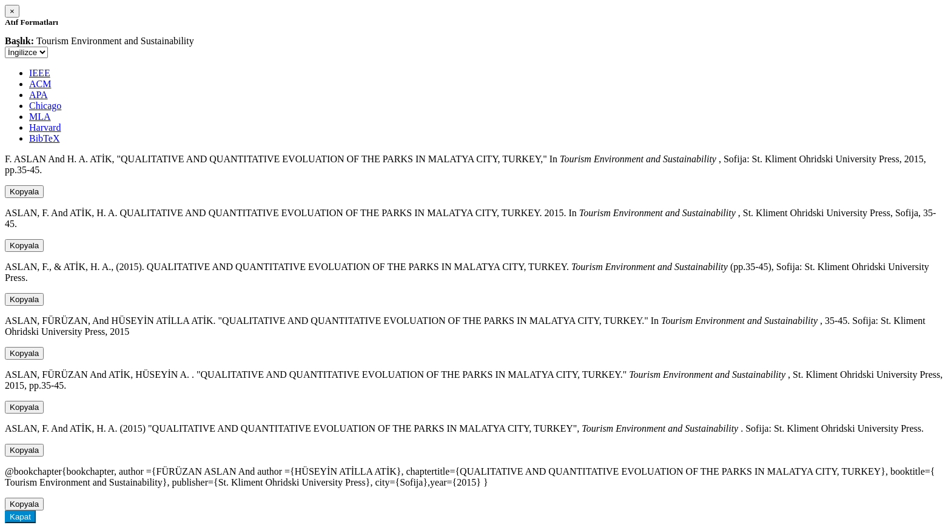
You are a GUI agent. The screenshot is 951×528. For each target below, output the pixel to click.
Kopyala (24, 191)
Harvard (45, 127)
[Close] (12, 11)
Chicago (45, 106)
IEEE (39, 73)
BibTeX (44, 138)
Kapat (20, 516)
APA (38, 95)
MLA (40, 116)
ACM (40, 84)
